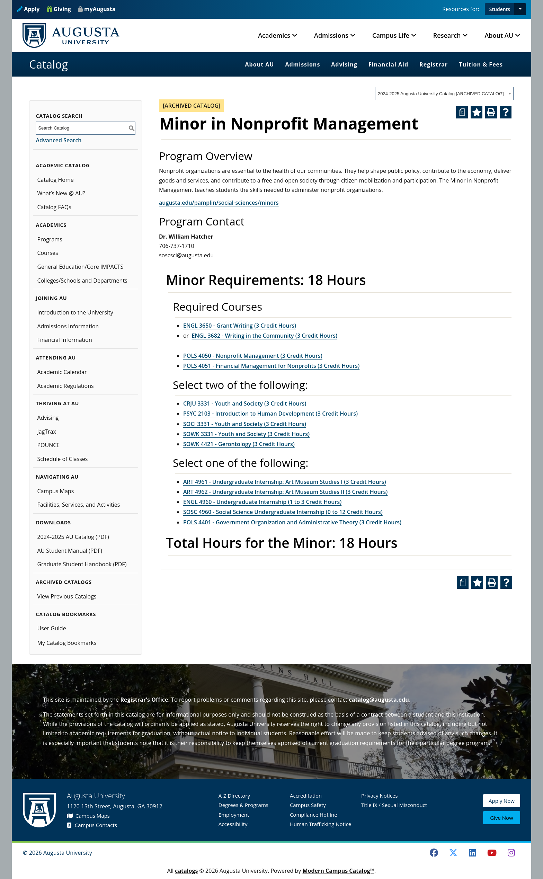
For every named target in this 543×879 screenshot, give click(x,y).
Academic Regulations (65, 386)
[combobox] (444, 93)
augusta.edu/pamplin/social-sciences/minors (219, 202)
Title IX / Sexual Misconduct (394, 804)
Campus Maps (55, 491)
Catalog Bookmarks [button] (66, 614)
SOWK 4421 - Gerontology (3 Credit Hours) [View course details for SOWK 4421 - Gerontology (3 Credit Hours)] (239, 444)
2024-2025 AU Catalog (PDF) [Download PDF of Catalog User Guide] (73, 537)
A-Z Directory (234, 795)
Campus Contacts (92, 825)
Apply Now (502, 801)
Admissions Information (68, 326)
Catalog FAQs (54, 207)
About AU (259, 64)
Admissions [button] (331, 35)
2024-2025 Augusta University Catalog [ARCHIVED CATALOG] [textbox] (441, 93)
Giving (59, 9)
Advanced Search (58, 140)
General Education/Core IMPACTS (80, 266)
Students (499, 9)
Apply (28, 9)
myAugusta (99, 9)
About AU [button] (498, 35)
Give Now (501, 818)
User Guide (51, 628)
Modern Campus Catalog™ (338, 870)
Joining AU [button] (51, 298)
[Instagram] (511, 852)
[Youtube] (492, 852)
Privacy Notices (379, 795)
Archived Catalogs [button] (63, 582)
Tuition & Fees (481, 64)
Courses (47, 253)
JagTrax (46, 431)
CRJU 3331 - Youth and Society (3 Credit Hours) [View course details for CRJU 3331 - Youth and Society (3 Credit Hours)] (244, 403)
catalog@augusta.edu (379, 699)
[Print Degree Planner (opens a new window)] (462, 112)
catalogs (186, 870)
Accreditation (306, 795)
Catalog (48, 64)
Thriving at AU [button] (57, 403)
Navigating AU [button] (57, 476)
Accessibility (233, 823)
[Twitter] (453, 852)
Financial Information (64, 340)
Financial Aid (388, 64)
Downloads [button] (53, 522)
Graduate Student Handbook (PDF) (81, 564)
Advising (344, 64)
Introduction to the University (75, 312)
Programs (49, 239)
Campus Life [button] (390, 35)
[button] (520, 9)
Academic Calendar (62, 372)
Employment (234, 814)
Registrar (433, 64)
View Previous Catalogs (66, 596)
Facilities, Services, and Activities (78, 504)
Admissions (302, 64)
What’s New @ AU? (61, 193)
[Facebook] (434, 852)
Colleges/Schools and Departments (82, 280)
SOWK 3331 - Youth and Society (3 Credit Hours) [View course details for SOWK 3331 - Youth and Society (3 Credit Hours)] (246, 434)
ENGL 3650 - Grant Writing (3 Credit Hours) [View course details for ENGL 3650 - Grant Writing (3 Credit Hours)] (239, 325)
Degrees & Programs (243, 804)
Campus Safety (308, 804)
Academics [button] (274, 35)
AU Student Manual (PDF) (69, 550)
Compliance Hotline (313, 814)
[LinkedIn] (472, 852)
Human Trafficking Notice (320, 823)
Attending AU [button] (55, 357)
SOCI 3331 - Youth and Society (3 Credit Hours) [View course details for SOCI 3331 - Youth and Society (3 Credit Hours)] (244, 424)
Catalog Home (55, 180)
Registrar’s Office (144, 699)
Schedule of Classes (62, 459)
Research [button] (447, 35)
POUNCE (48, 445)
